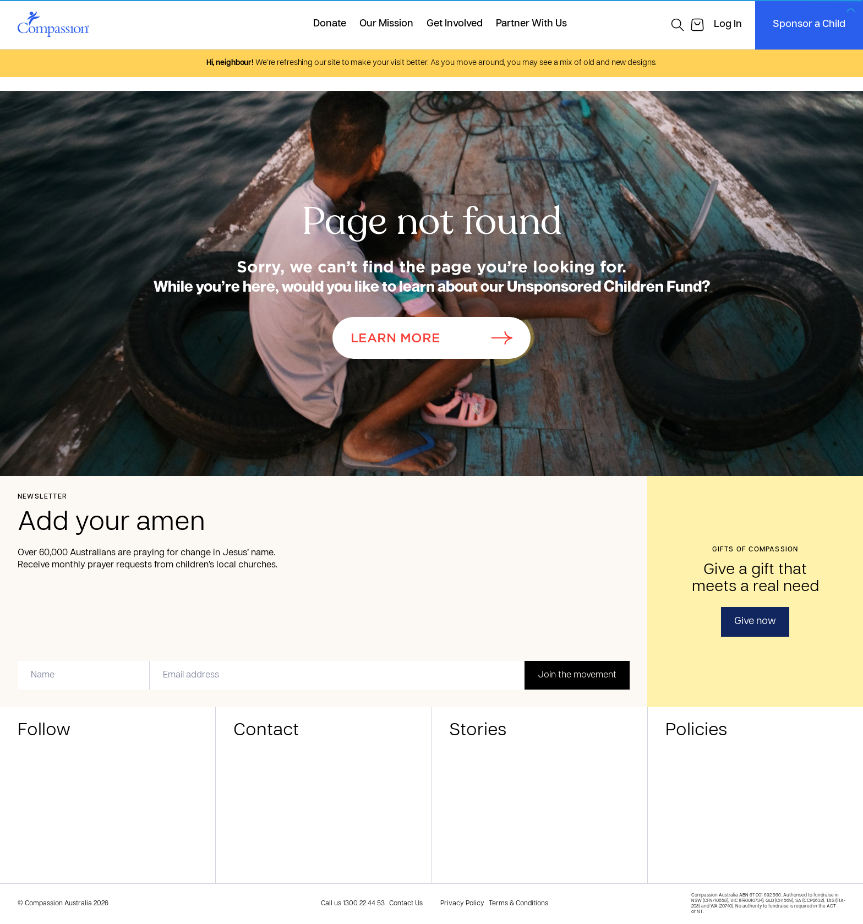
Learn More (431, 338)
